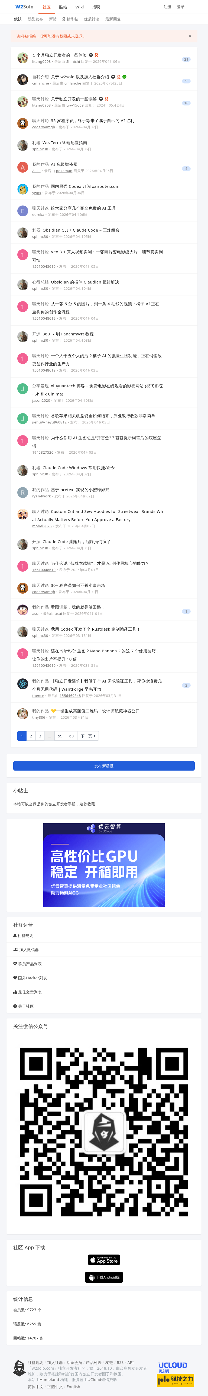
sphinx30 (40, 149)
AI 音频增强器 (54, 164)
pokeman (64, 170)
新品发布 (35, 18)
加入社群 (55, 1362)
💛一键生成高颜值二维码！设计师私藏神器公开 (86, 710)
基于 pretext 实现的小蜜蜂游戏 (70, 489)
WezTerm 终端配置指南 (59, 142)
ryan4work (41, 496)
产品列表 (94, 1362)
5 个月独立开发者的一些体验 (60, 55)
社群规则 (25, 935)
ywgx (36, 192)
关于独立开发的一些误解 (65, 98)
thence (38, 695)
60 (71, 735)
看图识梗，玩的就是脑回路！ (68, 607)
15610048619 (44, 266)
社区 (47, 7)
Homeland (49, 1379)
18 (186, 103)
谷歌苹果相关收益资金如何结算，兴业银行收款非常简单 (93, 415)
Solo (24, 6)
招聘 (96, 7)
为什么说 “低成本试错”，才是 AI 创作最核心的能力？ (91, 563)
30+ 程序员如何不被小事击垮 (68, 585)
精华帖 (70, 18)
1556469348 (70, 695)
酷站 (63, 7)
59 (60, 735)
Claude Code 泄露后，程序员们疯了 (71, 541)
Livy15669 (75, 105)
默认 (18, 18)
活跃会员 (74, 1362)
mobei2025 (42, 526)
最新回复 (113, 18)
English (73, 1386)
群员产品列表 (30, 963)
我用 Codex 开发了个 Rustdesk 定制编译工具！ (86, 629)
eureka (38, 214)
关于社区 (26, 1006)
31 (186, 59)
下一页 (88, 735)
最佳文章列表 (30, 992)
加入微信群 (29, 949)
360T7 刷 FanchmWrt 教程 (63, 333)
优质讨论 (92, 18)
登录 (181, 6)
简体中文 (36, 1386)
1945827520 (43, 452)
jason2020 (41, 400)
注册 (167, 6)
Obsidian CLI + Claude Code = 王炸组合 (76, 230)
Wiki (79, 7)
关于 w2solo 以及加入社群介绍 (71, 76)
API (130, 1362)
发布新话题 (104, 765)
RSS (120, 1362)
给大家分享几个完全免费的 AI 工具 (74, 208)
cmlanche (40, 83)
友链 (109, 1362)
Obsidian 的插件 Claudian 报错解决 (75, 282)
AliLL (36, 170)
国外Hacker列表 (32, 977)
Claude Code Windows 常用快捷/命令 (73, 467)
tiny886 (38, 717)
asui (36, 613)
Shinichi (73, 61)
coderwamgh (43, 126)
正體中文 (55, 1386)
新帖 (53, 18)
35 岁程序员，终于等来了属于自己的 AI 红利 (83, 120)
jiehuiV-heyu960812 (49, 422)
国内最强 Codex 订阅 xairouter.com (75, 186)
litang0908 (41, 61)
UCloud (94, 1379)
